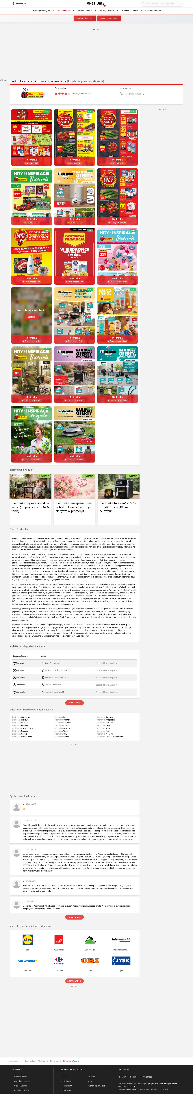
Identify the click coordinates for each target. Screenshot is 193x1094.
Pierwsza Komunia (84, 18)
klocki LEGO (100, 566)
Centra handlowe (21, 1090)
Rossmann (67, 1086)
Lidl (64, 1077)
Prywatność (147, 1077)
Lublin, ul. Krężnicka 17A (54, 685)
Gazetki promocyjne (22, 1081)
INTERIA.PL (131, 1089)
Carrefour (67, 1090)
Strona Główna (20, 1077)
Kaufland (91, 1077)
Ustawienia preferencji (126, 1087)
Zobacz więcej (74, 703)
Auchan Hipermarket (96, 1086)
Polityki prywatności (169, 1084)
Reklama (134, 1077)
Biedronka (54, 1061)
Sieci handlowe (20, 1086)
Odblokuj (31, 317)
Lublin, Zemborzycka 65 (54, 692)
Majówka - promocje (108, 18)
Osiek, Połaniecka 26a (53, 663)
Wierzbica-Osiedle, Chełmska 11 (57, 670)
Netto (90, 1081)
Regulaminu (153, 1084)
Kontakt (122, 1077)
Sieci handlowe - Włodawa (35, 1061)
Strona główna (14, 1061)
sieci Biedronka (27, 646)
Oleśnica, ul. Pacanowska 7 (55, 677)
